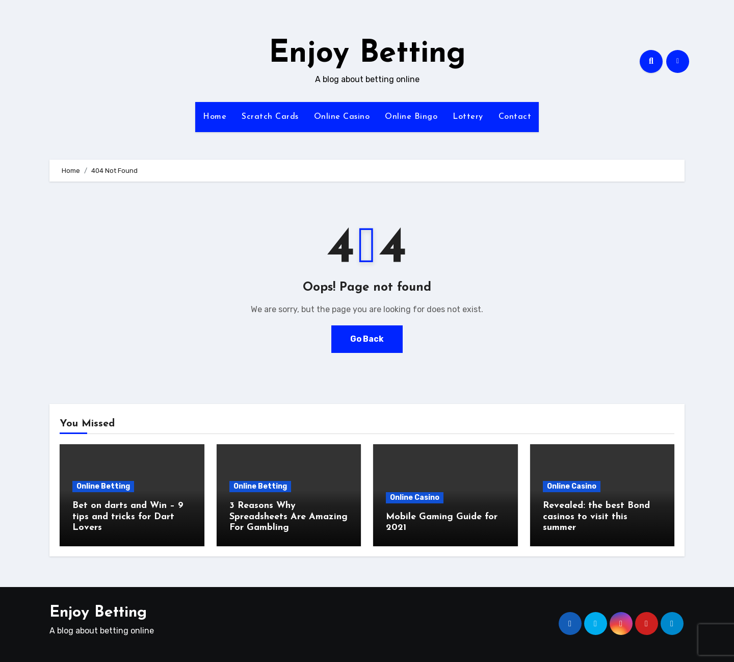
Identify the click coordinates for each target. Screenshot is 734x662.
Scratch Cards (270, 117)
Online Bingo (411, 117)
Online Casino (342, 117)
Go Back (367, 339)
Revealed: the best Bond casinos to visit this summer (596, 516)
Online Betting (103, 486)
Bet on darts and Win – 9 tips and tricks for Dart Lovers (128, 516)
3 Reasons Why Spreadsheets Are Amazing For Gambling (288, 516)
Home (214, 117)
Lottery (468, 117)
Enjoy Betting (367, 54)
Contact (515, 117)
